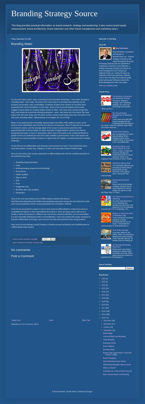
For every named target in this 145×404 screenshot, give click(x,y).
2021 (104, 295)
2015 (104, 314)
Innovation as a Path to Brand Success (117, 371)
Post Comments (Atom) (30, 324)
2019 (104, 301)
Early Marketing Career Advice (114, 361)
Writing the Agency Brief (121, 163)
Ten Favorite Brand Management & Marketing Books (122, 115)
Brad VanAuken (122, 48)
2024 (104, 285)
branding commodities (25, 242)
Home (51, 320)
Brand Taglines (108, 346)
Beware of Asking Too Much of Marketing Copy (123, 214)
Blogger (89, 392)
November (108, 324)
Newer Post (16, 320)
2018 (104, 305)
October (107, 327)
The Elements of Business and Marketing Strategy (122, 97)
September (108, 330)
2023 (104, 288)
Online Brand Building (121, 132)
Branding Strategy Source (54, 13)
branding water (38, 242)
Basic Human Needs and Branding (116, 374)
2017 (104, 308)
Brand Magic (108, 333)
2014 (104, 318)
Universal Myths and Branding (114, 336)
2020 (104, 298)
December (108, 321)
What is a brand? (109, 368)
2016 (104, 311)
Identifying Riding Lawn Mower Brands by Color (121, 147)
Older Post (86, 320)
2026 (104, 279)
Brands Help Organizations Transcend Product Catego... (117, 354)
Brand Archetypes (109, 358)
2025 (104, 282)
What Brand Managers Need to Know (117, 365)
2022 (104, 292)
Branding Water (109, 350)
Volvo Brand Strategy (120, 230)
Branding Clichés (109, 343)
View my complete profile (108, 86)
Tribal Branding (108, 340)
